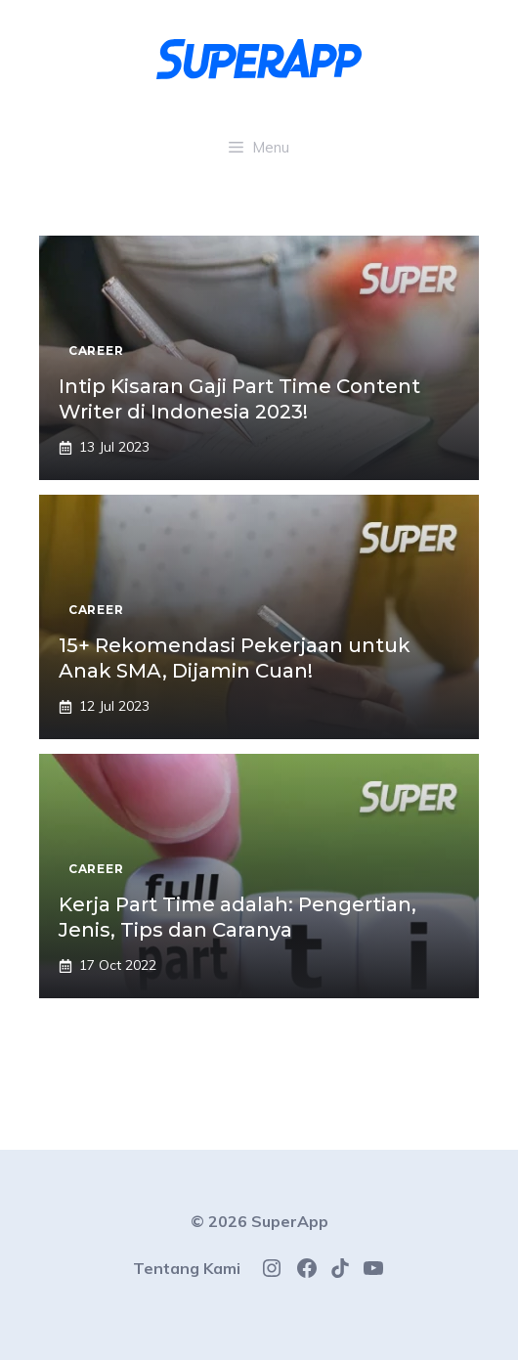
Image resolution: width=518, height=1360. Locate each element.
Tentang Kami (186, 1268)
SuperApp (289, 1221)
